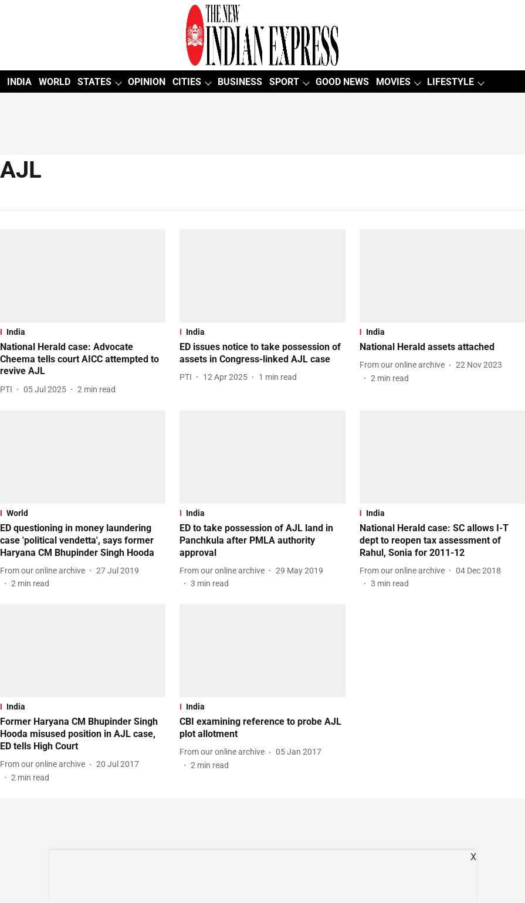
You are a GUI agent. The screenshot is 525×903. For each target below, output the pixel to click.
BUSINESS (240, 81)
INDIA (19, 81)
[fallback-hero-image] (82, 275)
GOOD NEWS (342, 81)
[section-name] (82, 332)
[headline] (82, 359)
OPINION (146, 81)
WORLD (54, 81)
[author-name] (8, 389)
